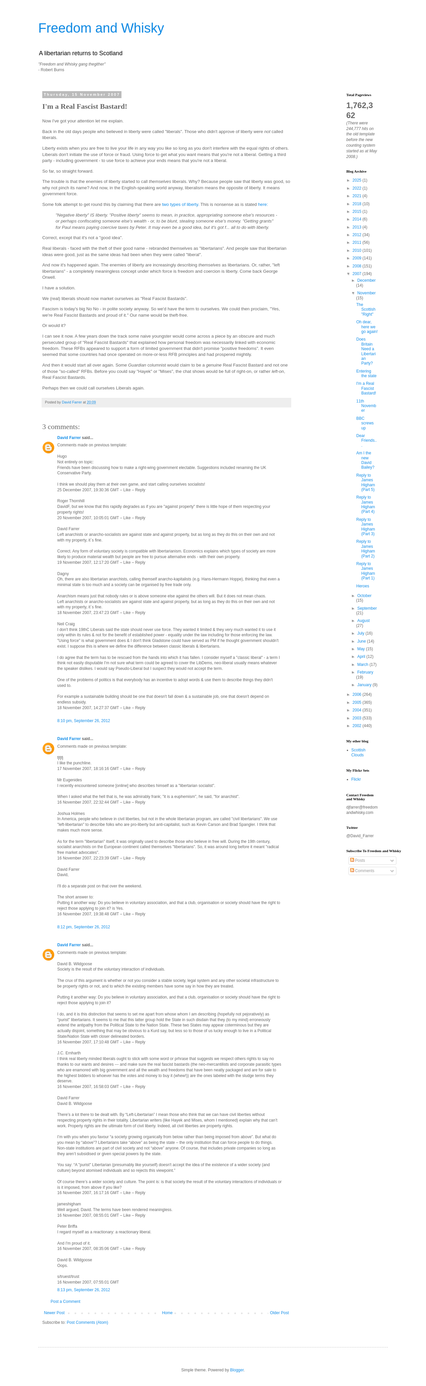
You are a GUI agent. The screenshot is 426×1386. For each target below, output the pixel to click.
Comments (362, 870)
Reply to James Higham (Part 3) (365, 526)
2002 (357, 725)
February (365, 672)
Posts (357, 860)
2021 (357, 196)
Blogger (237, 1370)
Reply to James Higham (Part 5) (365, 482)
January (364, 685)
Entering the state (366, 373)
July (361, 633)
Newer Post (54, 1312)
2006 (357, 694)
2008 (357, 266)
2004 (357, 710)
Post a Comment (65, 1301)
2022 (357, 188)
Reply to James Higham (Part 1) (365, 570)
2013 (357, 227)
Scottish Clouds (358, 752)
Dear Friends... (366, 440)
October (364, 595)
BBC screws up (364, 423)
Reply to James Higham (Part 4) (365, 504)
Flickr (356, 779)
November (366, 293)
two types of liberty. (180, 204)
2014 (357, 219)
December (366, 280)
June (362, 641)
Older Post (279, 1312)
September (367, 608)
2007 (357, 273)
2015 (357, 211)
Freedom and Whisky (101, 28)
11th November (366, 406)
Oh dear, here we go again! (366, 327)
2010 (357, 250)
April (361, 656)
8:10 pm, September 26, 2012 (83, 720)
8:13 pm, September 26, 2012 (83, 1290)
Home (167, 1312)
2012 (357, 234)
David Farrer (69, 437)
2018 (357, 204)
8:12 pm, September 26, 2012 (83, 927)
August (363, 620)
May (361, 649)
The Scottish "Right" (365, 309)
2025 (357, 180)
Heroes (362, 586)
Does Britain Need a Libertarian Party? (365, 351)
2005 (357, 702)
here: (263, 204)
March (363, 664)
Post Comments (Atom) (87, 1322)
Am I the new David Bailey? (365, 460)
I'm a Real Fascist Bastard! (366, 388)
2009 (357, 258)
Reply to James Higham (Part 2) (365, 548)
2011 (357, 242)
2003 (357, 718)
